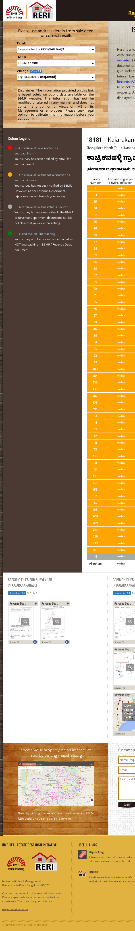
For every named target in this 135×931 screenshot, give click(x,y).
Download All (17, 593)
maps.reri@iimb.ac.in (15, 909)
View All (36, 71)
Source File (15, 642)
